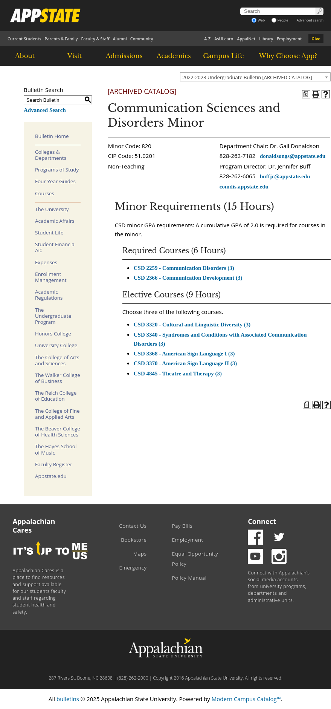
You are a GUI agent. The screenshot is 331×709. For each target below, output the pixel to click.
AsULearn (223, 38)
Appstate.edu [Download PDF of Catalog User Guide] (51, 476)
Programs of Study (57, 169)
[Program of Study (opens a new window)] (306, 94)
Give (315, 38)
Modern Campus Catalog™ (246, 699)
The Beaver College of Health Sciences (57, 431)
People (280, 20)
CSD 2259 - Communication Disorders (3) (184, 268)
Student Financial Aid (55, 247)
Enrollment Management (51, 277)
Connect (262, 521)
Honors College (53, 333)
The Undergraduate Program (53, 315)
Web (258, 20)
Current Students (24, 38)
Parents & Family (61, 38)
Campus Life (223, 56)
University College (56, 345)
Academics (174, 56)
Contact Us (133, 525)
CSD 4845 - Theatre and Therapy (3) (178, 374)
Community (141, 38)
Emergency (133, 567)
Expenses (46, 262)
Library (266, 38)
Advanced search (310, 20)
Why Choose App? (288, 56)
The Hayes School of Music (55, 449)
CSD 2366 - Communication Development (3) (188, 278)
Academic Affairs (55, 220)
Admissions (124, 56)
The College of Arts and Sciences (57, 360)
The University (52, 209)
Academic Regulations (49, 294)
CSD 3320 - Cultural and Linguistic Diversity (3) (192, 325)
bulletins (67, 699)
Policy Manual (189, 577)
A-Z (207, 38)
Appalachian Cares (34, 526)
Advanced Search (45, 110)
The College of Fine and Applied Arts (57, 413)
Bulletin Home (52, 136)
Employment (289, 38)
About (25, 56)
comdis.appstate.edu (244, 187)
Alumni (120, 38)
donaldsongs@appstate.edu (292, 156)
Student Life (49, 232)
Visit (74, 56)
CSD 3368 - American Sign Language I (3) (184, 354)
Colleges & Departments (50, 155)
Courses (44, 193)
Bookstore (133, 539)
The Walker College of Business (57, 378)
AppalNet (246, 38)
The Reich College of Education (55, 395)
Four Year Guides (55, 181)
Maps (140, 553)
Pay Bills (182, 525)
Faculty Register (53, 464)
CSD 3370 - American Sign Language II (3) (185, 363)
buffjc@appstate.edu (285, 176)
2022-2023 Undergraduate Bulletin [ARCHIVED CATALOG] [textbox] (247, 77)
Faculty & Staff (95, 38)
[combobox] (255, 76)
